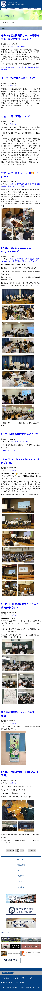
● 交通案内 (5, 978)
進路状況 (21, 887)
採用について (37, 8)
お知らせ (13, 46)
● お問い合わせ (18, 982)
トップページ (5, 22)
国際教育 (21, 882)
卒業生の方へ (21, 8)
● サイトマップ (6, 982)
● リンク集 (14, 978)
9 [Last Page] (28, 851)
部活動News (21, 46)
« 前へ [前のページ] (9, 851)
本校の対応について (8, 451)
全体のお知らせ (22, 184)
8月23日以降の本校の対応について (20, 434)
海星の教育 (21, 865)
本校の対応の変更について (15, 116)
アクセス (4, 8)
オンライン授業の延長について (18, 78)
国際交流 (31, 259)
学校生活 (21, 870)
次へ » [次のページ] (33, 851)
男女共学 (21, 186)
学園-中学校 (32, 184)
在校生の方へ (13, 8)
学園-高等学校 (16, 261)
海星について (21, 859)
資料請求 (29, 8)
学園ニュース (12, 186)
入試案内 (21, 876)
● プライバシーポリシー (28, 978)
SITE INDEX (7, 973)
